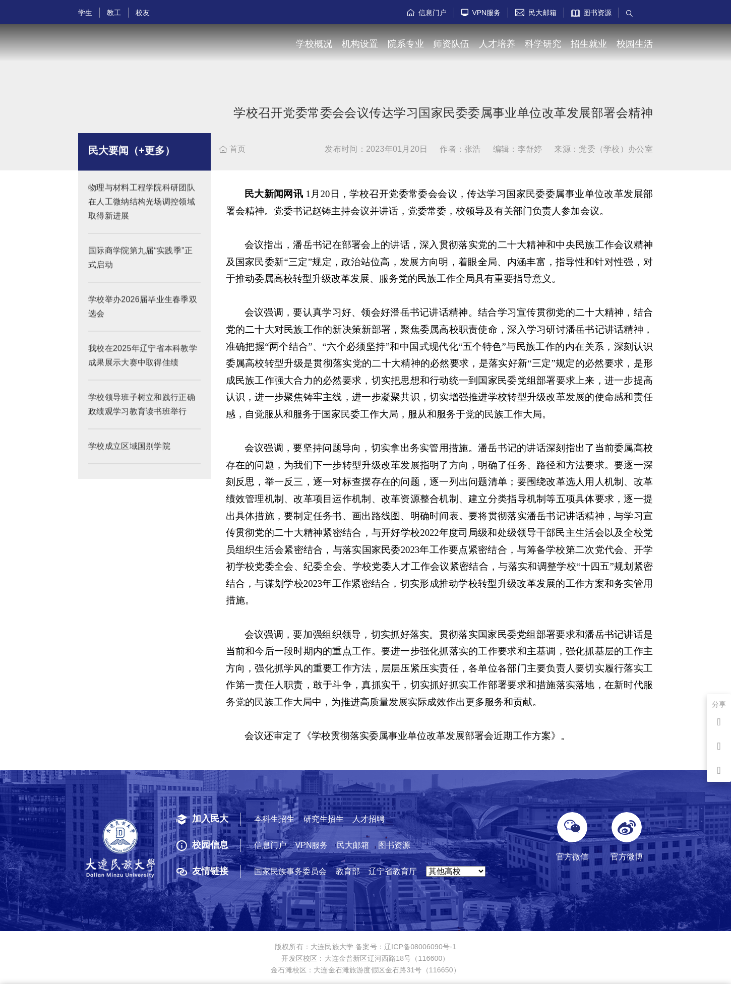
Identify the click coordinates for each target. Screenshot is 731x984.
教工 (114, 13)
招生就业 (589, 44)
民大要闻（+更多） (131, 158)
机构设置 (360, 44)
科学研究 (543, 44)
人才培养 (497, 44)
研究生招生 (323, 819)
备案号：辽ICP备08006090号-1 (405, 947)
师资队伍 (451, 44)
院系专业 (406, 44)
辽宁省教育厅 (393, 871)
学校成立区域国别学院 (129, 454)
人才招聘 (368, 819)
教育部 (348, 871)
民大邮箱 (536, 13)
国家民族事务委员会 (290, 871)
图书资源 (591, 13)
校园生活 (635, 44)
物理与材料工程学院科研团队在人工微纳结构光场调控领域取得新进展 (141, 210)
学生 (85, 13)
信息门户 (427, 13)
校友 (143, 13)
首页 (232, 149)
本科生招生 (274, 819)
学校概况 (314, 44)
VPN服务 (481, 13)
